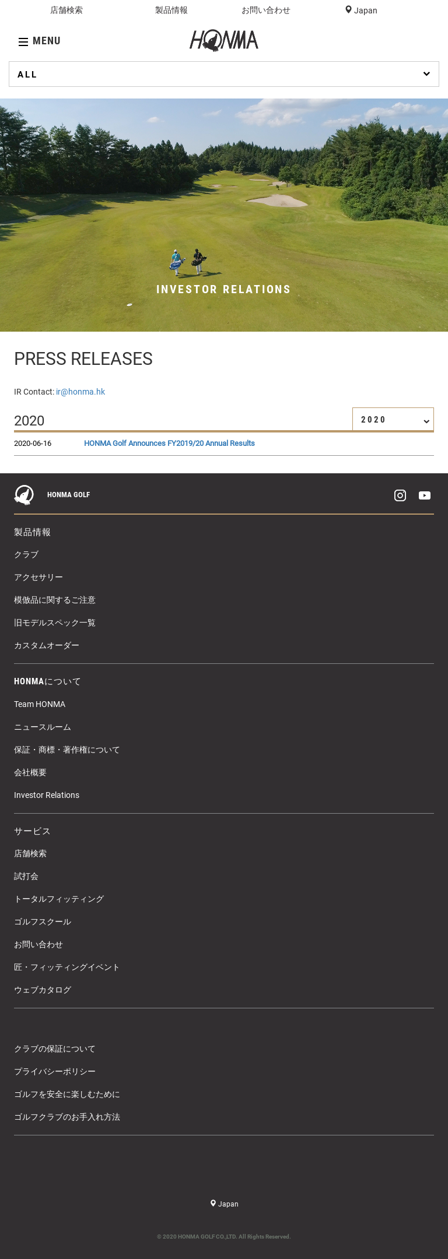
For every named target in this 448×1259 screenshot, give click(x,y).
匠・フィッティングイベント (67, 967)
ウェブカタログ (42, 989)
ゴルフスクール (42, 921)
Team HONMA (39, 704)
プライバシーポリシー (55, 1071)
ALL (225, 74)
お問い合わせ (266, 10)
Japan (364, 10)
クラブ (26, 554)
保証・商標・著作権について (67, 749)
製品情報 (171, 10)
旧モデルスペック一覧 (55, 622)
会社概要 (30, 772)
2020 (395, 419)
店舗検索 (66, 10)
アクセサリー (38, 577)
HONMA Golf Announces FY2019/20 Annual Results (169, 443)
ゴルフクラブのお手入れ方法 (67, 1116)
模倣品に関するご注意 (55, 599)
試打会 (26, 876)
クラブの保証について (55, 1048)
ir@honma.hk (80, 391)
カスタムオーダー (46, 645)
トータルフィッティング (59, 898)
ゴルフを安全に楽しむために (67, 1094)
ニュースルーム (42, 727)
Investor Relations (46, 795)
